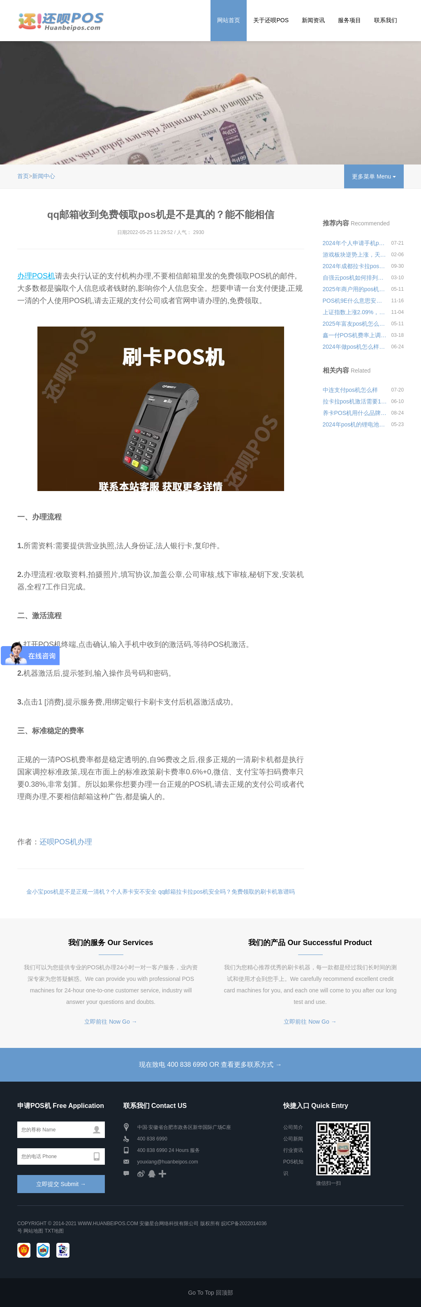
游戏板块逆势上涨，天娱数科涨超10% (355, 254)
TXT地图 (54, 1231)
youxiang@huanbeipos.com (167, 1162)
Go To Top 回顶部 (210, 1292)
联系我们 (385, 20)
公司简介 (293, 1127)
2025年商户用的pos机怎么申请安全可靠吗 (355, 289)
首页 (23, 176)
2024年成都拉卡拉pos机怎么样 (355, 266)
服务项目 (349, 20)
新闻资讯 (313, 20)
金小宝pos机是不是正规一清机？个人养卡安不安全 (91, 891)
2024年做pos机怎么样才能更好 (355, 346)
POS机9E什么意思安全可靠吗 (355, 300)
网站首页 (228, 20)
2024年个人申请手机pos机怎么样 (355, 243)
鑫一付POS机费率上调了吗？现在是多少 (355, 335)
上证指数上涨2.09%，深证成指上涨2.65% (355, 312)
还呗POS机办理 (65, 842)
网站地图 (33, 1231)
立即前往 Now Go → (110, 1021)
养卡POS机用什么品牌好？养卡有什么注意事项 (355, 413)
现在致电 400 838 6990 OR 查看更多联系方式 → (210, 1064)
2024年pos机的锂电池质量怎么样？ (355, 424)
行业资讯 (293, 1150)
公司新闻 (293, 1139)
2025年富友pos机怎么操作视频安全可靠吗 (355, 323)
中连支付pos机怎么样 (350, 390)
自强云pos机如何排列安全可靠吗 (355, 277)
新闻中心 (43, 176)
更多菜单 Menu (374, 176)
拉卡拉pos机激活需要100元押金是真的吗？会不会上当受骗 (355, 401)
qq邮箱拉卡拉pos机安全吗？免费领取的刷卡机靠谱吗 (226, 891)
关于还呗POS (271, 20)
